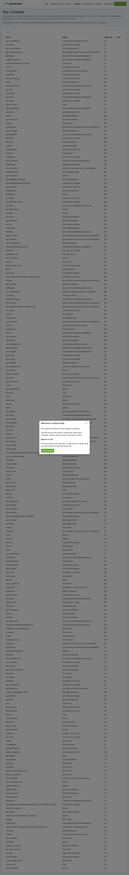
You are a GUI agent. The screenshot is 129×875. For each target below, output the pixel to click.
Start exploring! (47, 451)
